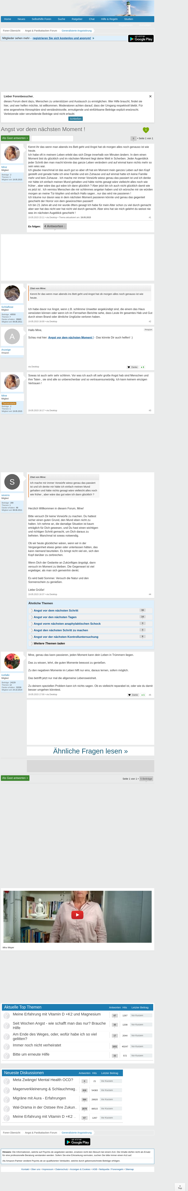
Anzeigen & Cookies (80, 1169)
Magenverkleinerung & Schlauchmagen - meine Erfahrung (62, 1089)
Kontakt (25, 1169)
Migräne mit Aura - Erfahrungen (39, 1098)
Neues (21, 18)
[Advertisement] (90, 722)
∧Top (180, 1187)
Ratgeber (77, 18)
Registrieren (126, 25)
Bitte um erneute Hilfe (31, 1054)
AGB (94, 1169)
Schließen (75, 118)
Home (7, 18)
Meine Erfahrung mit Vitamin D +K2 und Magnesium (57, 1014)
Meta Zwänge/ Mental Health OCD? (43, 1080)
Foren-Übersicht (11, 1132)
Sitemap (129, 1169)
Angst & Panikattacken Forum (41, 1132)
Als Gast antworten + (15, 138)
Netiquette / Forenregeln (111, 1169)
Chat (92, 18)
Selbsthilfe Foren (41, 18)
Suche (61, 18)
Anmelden (145, 25)
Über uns (35, 1169)
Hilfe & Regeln (109, 18)
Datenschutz (61, 1169)
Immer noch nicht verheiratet (37, 1045)
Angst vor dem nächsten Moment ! (43, 129)
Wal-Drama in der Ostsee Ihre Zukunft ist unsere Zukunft (60, 1107)
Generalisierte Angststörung (77, 1132)
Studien (128, 18)
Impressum (47, 1169)
